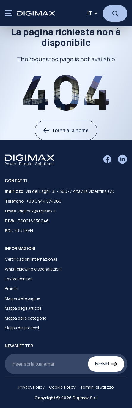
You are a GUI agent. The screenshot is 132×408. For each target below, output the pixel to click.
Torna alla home (66, 130)
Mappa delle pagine (22, 298)
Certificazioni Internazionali (31, 259)
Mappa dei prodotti (22, 328)
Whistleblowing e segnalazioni (33, 269)
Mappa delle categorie (25, 318)
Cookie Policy (62, 387)
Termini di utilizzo (97, 387)
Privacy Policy (31, 387)
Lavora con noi (18, 279)
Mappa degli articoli (23, 308)
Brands (11, 288)
